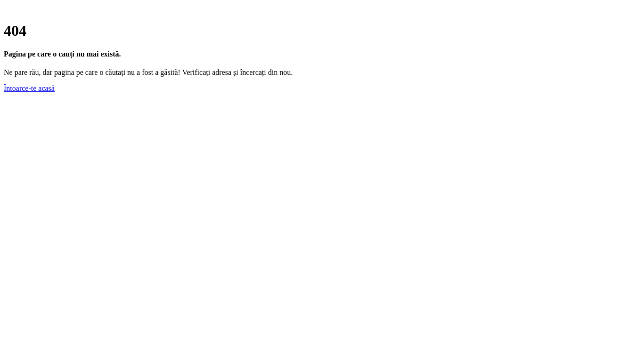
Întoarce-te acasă (29, 88)
